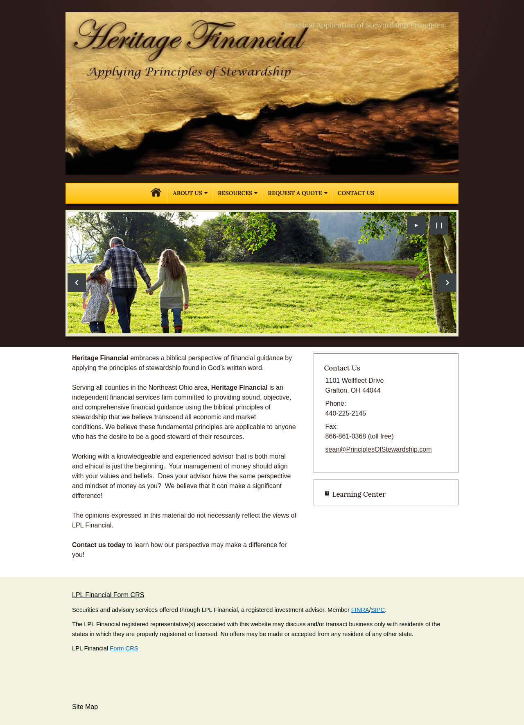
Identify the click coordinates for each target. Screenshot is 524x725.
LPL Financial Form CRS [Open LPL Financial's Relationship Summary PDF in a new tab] (108, 594)
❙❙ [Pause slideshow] (439, 225)
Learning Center (358, 494)
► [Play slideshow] (417, 225)
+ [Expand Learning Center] (327, 493)
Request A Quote (295, 193)
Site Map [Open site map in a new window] (85, 706)
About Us (187, 193)
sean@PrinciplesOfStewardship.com (378, 449)
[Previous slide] (77, 282)
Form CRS (124, 648)
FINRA (360, 610)
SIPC (378, 610)
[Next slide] (447, 282)
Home (156, 193)
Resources (235, 193)
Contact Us (356, 193)
